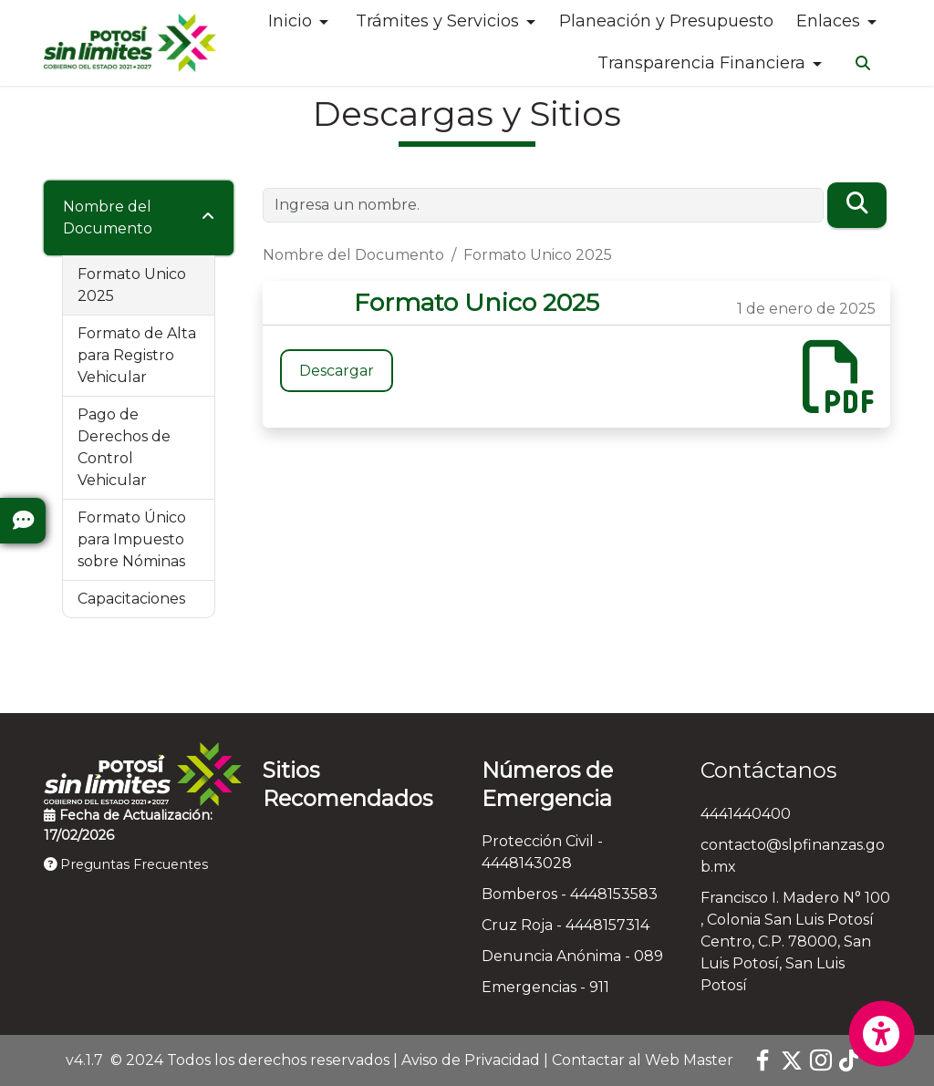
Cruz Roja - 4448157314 (565, 925)
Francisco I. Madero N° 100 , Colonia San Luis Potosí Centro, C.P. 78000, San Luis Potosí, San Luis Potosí (795, 941)
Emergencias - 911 (545, 987)
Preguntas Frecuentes (126, 864)
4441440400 (745, 813)
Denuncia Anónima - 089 (572, 956)
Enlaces (828, 21)
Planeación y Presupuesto (666, 21)
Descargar (336, 370)
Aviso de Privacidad (470, 1060)
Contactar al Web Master (642, 1060)
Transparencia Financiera (701, 63)
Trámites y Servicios (437, 21)
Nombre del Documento (107, 217)
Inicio (290, 21)
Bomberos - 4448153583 (570, 894)
